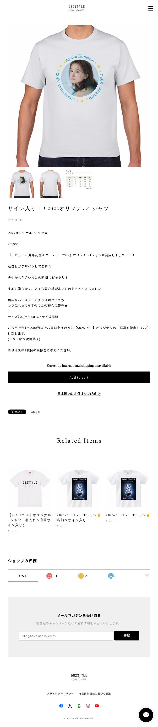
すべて (22, 576)
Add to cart (79, 377)
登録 (127, 635)
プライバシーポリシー (60, 693)
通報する (35, 412)
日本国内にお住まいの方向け (79, 394)
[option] (79, 96)
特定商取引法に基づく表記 (95, 693)
